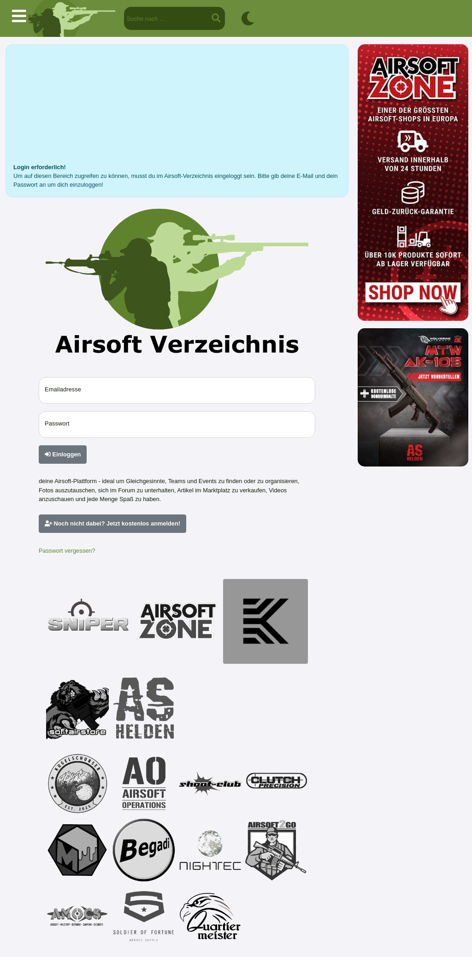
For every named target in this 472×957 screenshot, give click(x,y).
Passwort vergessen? (67, 550)
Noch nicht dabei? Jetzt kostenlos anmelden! (112, 523)
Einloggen (63, 454)
